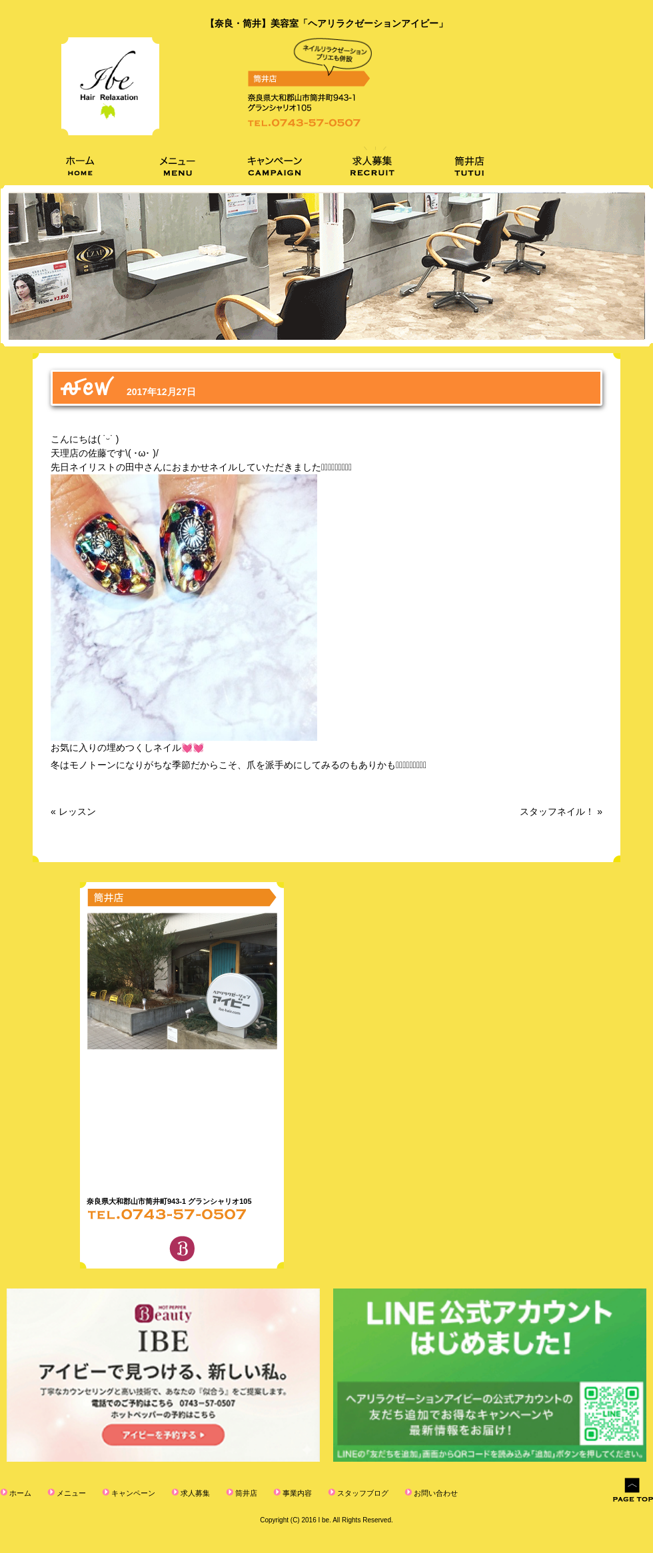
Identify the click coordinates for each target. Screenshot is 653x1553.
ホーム (19, 1493)
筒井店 (245, 1493)
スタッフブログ (361, 1493)
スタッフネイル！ (557, 811)
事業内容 (296, 1493)
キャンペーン (132, 1493)
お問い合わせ (435, 1493)
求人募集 (194, 1493)
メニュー (70, 1493)
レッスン (77, 811)
